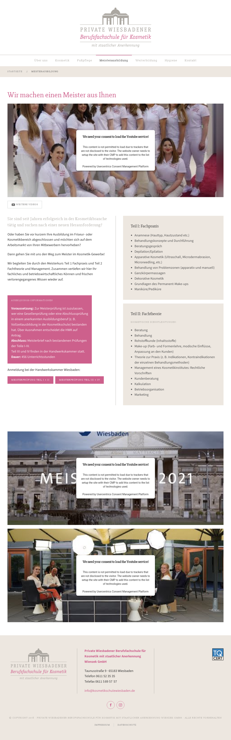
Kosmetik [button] (62, 60)
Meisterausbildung (114, 60)
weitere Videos (24, 204)
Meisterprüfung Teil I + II (30, 380)
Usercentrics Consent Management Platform (123, 166)
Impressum (102, 725)
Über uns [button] (41, 60)
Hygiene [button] (171, 60)
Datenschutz (127, 725)
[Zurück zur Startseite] (115, 27)
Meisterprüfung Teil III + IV (79, 380)
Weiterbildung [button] (146, 60)
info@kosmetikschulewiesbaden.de (109, 690)
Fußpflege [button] (84, 60)
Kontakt (191, 60)
